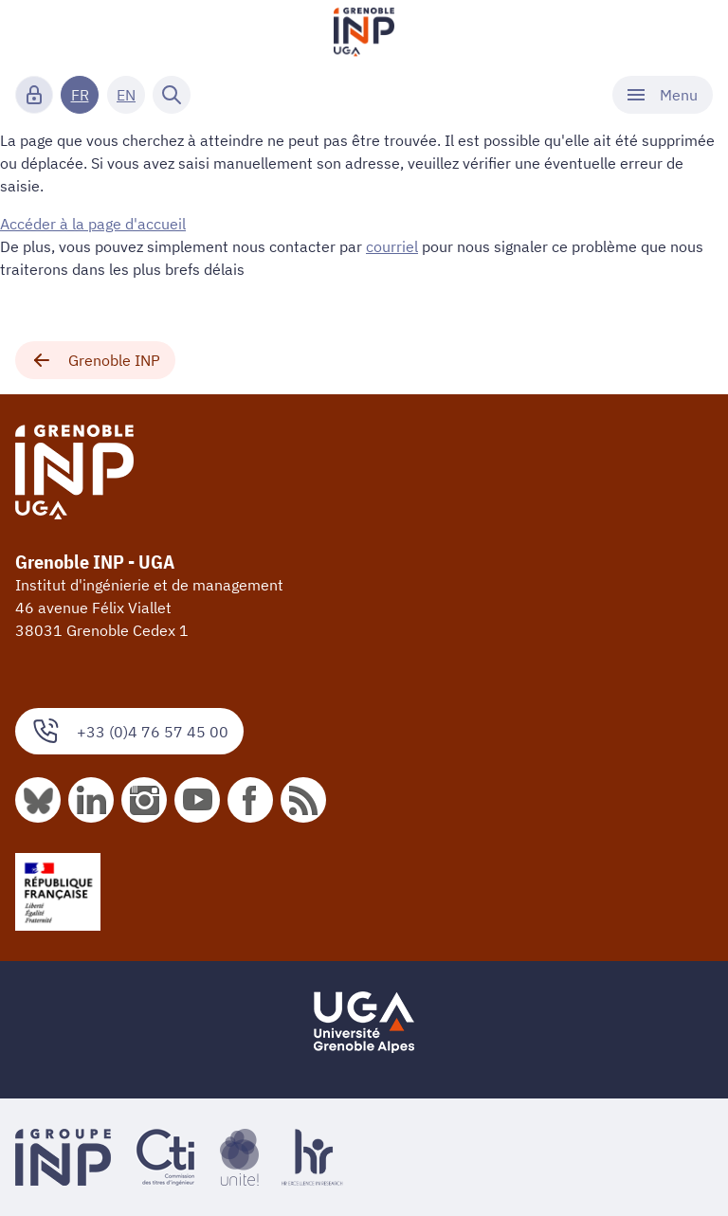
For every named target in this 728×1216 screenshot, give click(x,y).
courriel (392, 246)
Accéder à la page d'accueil (93, 223)
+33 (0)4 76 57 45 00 (129, 731)
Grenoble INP (95, 360)
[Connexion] (34, 95)
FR (80, 94)
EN (126, 94)
